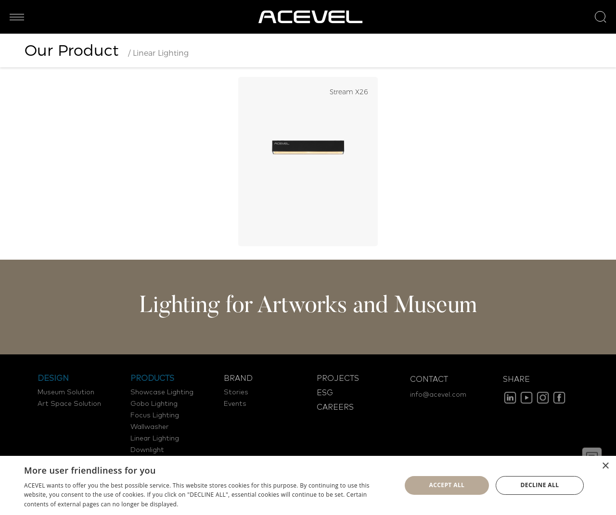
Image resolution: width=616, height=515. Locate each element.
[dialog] (308, 485)
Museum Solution (66, 392)
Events (235, 404)
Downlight (147, 450)
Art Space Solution (69, 404)
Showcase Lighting (161, 392)
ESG (325, 393)
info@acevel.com (438, 394)
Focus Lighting (154, 415)
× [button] (605, 466)
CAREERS (335, 407)
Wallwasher (149, 427)
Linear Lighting (154, 438)
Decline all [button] (540, 485)
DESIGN (53, 378)
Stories (236, 392)
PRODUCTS (152, 378)
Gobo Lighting (154, 404)
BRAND (238, 378)
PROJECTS (338, 378)
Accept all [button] (447, 485)
